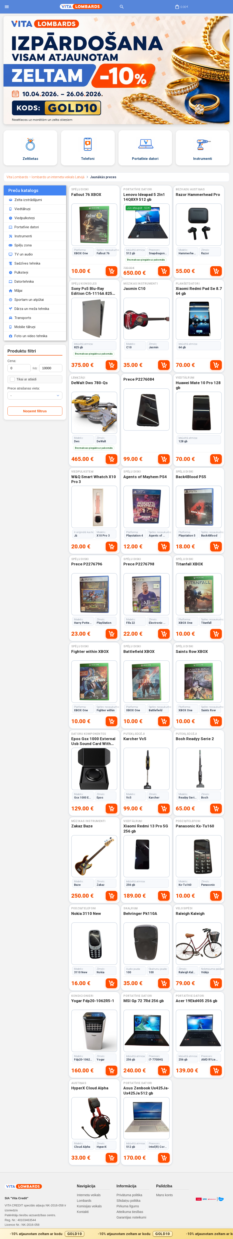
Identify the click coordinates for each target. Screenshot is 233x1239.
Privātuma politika (129, 1195)
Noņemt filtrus (35, 411)
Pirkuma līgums (128, 1206)
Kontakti (83, 1212)
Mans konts (164, 1195)
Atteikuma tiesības (130, 1212)
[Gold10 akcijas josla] (116, 1234)
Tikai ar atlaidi (23, 379)
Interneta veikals (89, 1195)
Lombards (84, 1200)
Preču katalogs (23, 190)
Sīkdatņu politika (129, 1200)
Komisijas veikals (89, 1206)
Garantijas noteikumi (131, 1217)
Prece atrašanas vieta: (23, 388)
